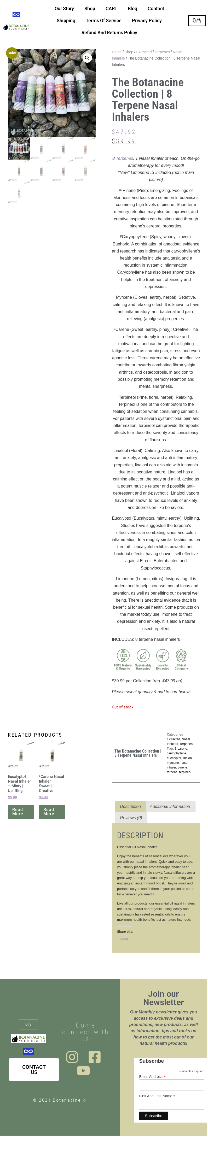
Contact (156, 8)
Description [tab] (130, 806)
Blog (132, 8)
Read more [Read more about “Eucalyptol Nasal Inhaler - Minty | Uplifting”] (17, 811)
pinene (182, 767)
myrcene (173, 763)
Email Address (152, 1076)
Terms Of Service (104, 20)
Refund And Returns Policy (109, 32)
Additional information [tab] (170, 806)
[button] (87, 58)
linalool (187, 758)
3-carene (181, 748)
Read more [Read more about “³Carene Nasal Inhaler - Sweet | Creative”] (48, 811)
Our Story (64, 8)
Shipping (66, 20)
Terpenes (162, 52)
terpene (172, 772)
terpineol (185, 772)
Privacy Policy (147, 20)
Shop (89, 8)
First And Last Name (157, 1096)
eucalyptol (174, 758)
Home (117, 52)
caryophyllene (176, 753)
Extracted (144, 52)
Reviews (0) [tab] (131, 817)
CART (111, 8)
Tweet (123, 939)
